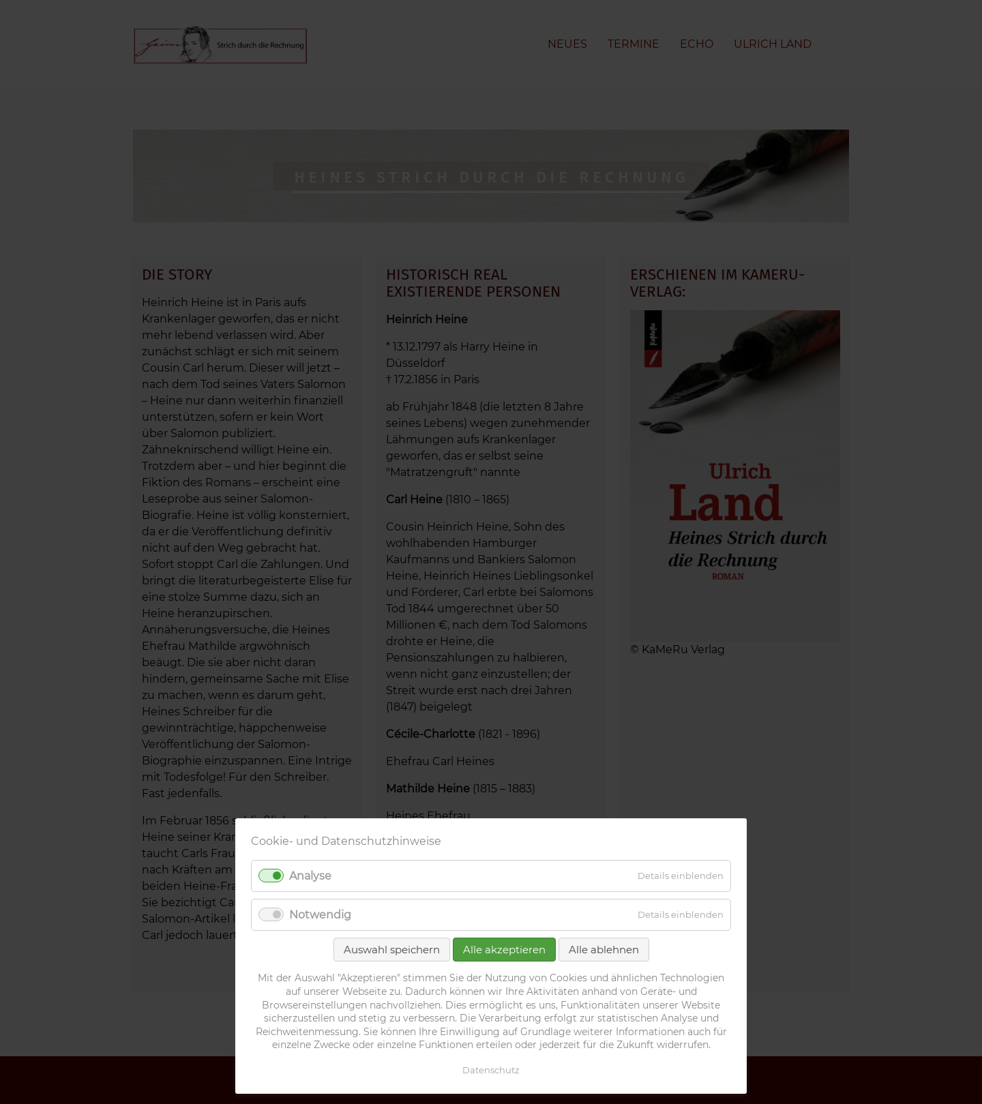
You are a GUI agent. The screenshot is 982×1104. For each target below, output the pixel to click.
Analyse (310, 875)
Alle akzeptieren (504, 949)
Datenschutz (491, 1069)
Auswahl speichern (392, 949)
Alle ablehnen (604, 949)
